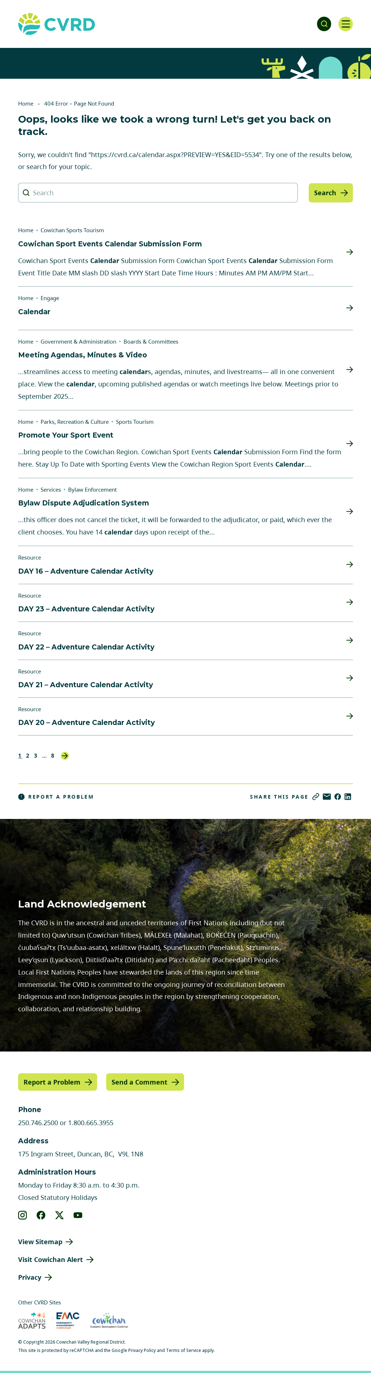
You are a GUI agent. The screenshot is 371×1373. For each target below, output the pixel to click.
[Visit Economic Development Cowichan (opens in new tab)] (109, 1320)
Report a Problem (56, 797)
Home (25, 103)
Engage (50, 298)
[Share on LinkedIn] (348, 796)
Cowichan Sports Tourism (72, 230)
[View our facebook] (41, 1215)
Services (51, 489)
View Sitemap (40, 1241)
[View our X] (59, 1215)
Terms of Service (183, 1350)
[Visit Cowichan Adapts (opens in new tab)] (32, 1320)
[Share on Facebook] (338, 796)
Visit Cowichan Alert (50, 1259)
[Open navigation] (345, 24)
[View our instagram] (22, 1215)
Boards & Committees (151, 341)
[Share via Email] (327, 797)
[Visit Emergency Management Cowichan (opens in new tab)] (68, 1320)
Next (65, 756)
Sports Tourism (135, 421)
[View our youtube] (78, 1215)
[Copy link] (315, 796)
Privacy (29, 1277)
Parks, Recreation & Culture (75, 421)
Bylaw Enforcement (92, 489)
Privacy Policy (142, 1350)
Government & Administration (78, 341)
